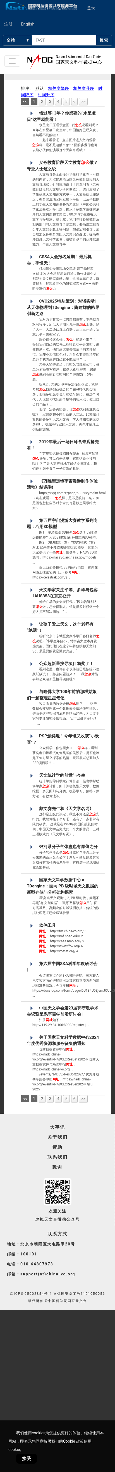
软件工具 (47, 925)
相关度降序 (58, 88)
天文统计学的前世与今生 (62, 775)
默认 (39, 88)
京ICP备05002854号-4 (31, 1294)
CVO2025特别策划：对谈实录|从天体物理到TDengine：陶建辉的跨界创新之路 (63, 307)
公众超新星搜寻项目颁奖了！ (66, 663)
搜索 (104, 40)
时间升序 (46, 94)
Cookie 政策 (73, 1441)
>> (83, 101)
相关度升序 (83, 88)
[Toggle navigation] (12, 61)
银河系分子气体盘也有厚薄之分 (68, 846)
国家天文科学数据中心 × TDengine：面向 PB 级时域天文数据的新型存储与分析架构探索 (62, 886)
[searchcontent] (64, 40)
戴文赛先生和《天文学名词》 (66, 808)
